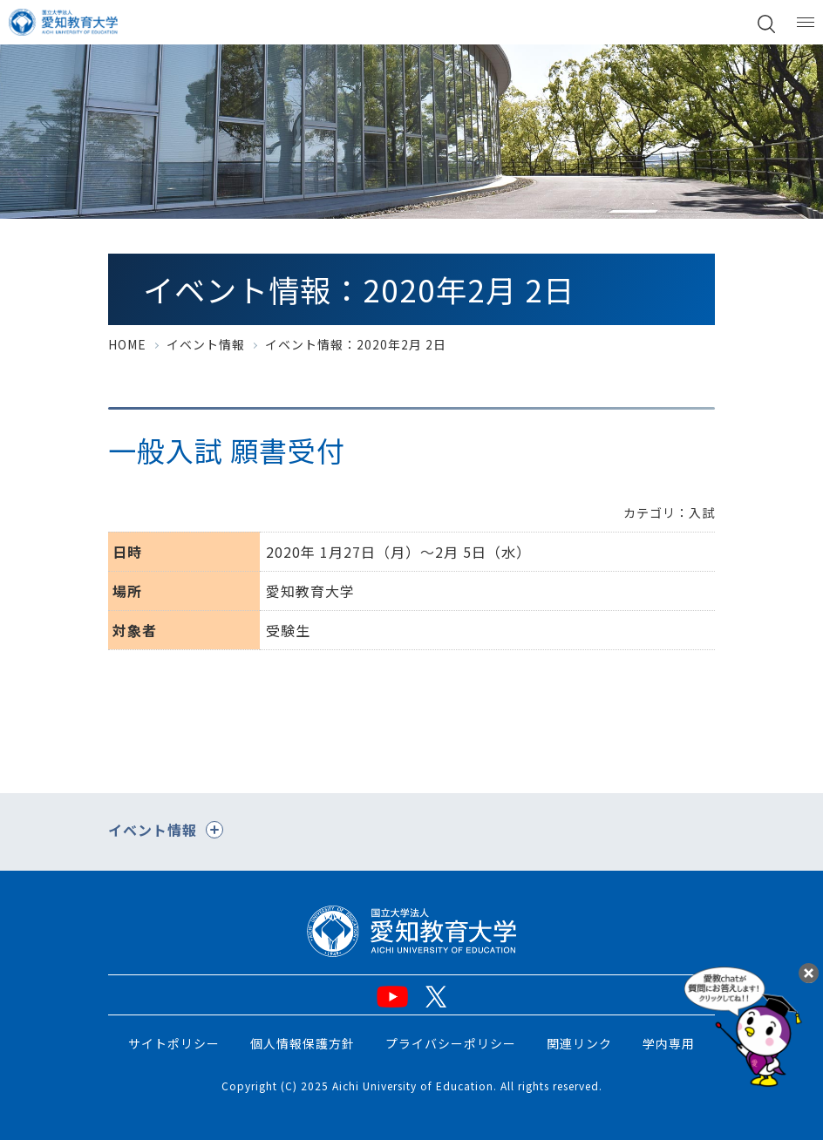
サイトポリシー (174, 1043)
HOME (127, 344)
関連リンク (579, 1043)
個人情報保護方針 (302, 1043)
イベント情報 (206, 344)
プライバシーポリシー (450, 1043)
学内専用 (669, 1043)
